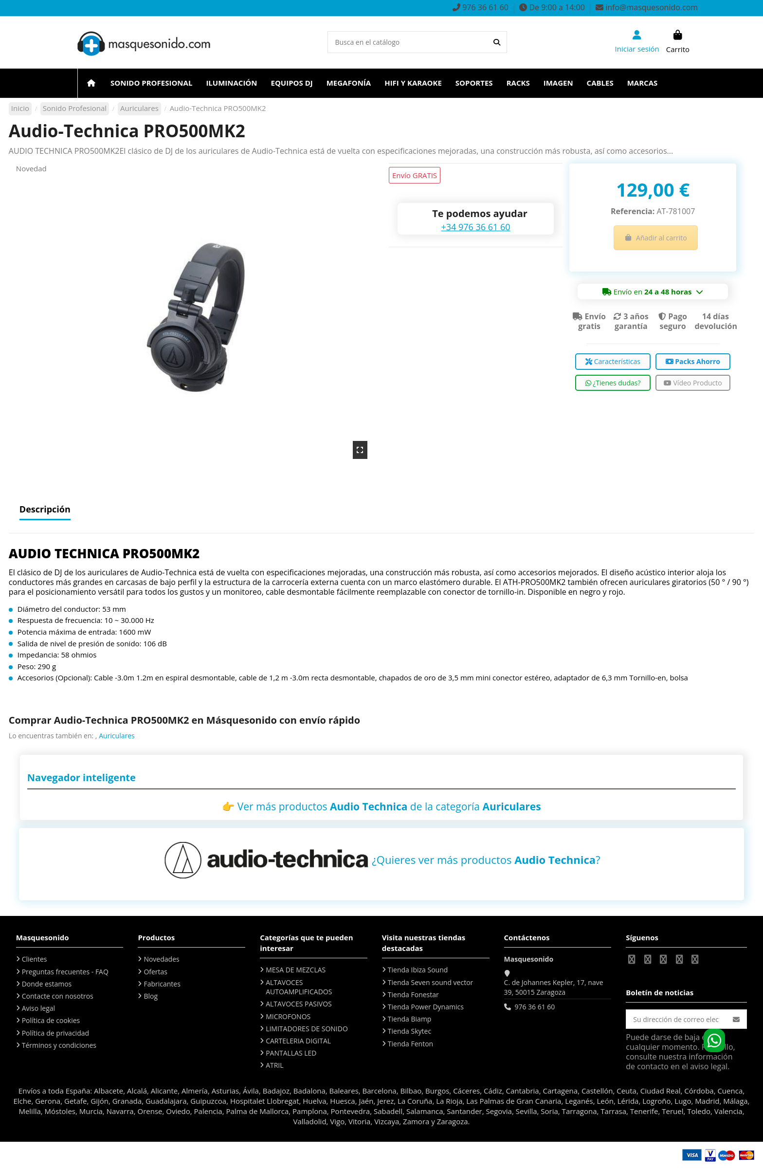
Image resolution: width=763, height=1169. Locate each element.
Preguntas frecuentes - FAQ (65, 971)
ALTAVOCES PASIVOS (299, 1003)
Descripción (45, 510)
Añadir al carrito (655, 237)
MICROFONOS (288, 1016)
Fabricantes (162, 983)
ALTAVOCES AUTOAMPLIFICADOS (299, 987)
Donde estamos (47, 983)
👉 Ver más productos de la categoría (381, 806)
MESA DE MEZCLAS (296, 969)
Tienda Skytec (409, 1031)
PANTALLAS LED (291, 1053)
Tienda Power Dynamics (426, 1006)
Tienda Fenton (410, 1043)
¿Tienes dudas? (613, 382)
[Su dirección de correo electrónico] (676, 1019)
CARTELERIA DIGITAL (298, 1040)
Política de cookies (51, 1020)
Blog (151, 996)
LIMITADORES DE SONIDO (307, 1028)
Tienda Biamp (410, 1018)
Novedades (161, 959)
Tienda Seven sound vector (430, 982)
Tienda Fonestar (413, 994)
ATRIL (274, 1065)
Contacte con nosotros (57, 996)
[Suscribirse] (736, 1019)
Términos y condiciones (59, 1045)
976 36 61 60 (534, 1006)
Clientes (34, 959)
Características (612, 361)
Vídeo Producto (693, 382)
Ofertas (155, 971)
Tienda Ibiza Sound (418, 969)
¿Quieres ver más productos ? (486, 859)
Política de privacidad (55, 1033)
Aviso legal (38, 1008)
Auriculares (117, 735)
